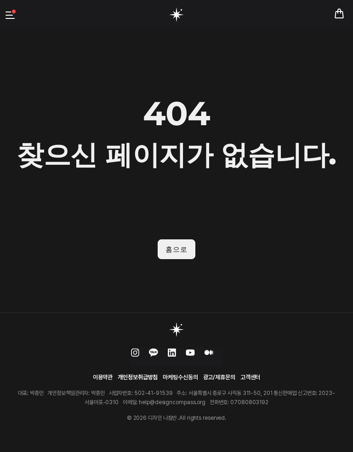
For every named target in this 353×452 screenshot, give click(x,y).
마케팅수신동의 (180, 377)
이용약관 (103, 377)
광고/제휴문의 (219, 377)
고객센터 (250, 377)
